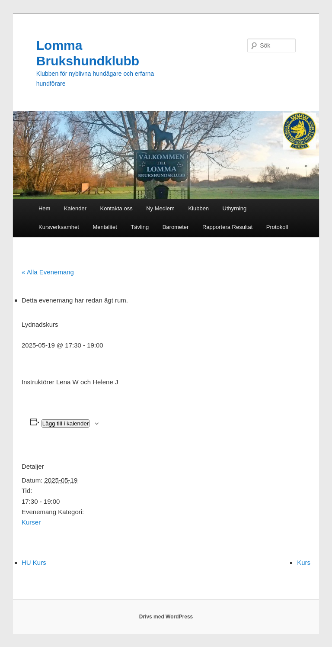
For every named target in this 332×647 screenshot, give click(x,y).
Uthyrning (235, 208)
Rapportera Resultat (227, 227)
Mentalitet (105, 227)
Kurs (303, 562)
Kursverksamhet (58, 227)
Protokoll (277, 227)
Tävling (140, 227)
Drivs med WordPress (166, 617)
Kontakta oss (116, 208)
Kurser (31, 522)
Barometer (176, 227)
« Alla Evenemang (48, 272)
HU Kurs (34, 562)
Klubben (198, 208)
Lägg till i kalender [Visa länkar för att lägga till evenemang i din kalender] (65, 423)
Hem (44, 208)
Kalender (75, 208)
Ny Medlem (160, 208)
